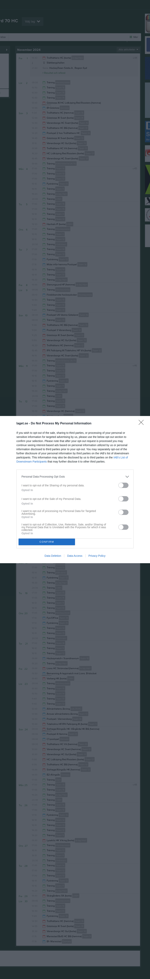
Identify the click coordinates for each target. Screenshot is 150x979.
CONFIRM (46, 541)
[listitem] (75, 477)
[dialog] (75, 489)
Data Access (74, 555)
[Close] (142, 423)
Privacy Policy (96, 555)
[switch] (123, 485)
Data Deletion (53, 555)
